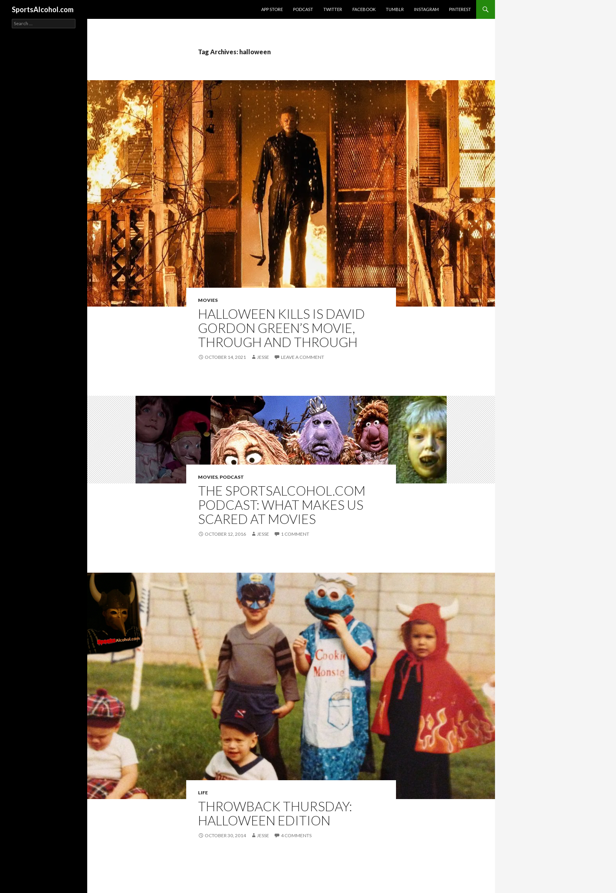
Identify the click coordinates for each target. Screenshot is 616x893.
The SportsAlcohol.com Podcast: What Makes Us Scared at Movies (281, 505)
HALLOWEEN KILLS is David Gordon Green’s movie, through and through (281, 328)
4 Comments (296, 835)
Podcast (303, 9)
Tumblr (395, 9)
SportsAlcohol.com (42, 9)
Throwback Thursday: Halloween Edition (275, 813)
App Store (272, 9)
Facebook (364, 9)
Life (203, 793)
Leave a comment (302, 357)
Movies (208, 300)
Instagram (426, 9)
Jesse (263, 357)
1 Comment (295, 534)
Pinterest (460, 9)
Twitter (332, 9)
